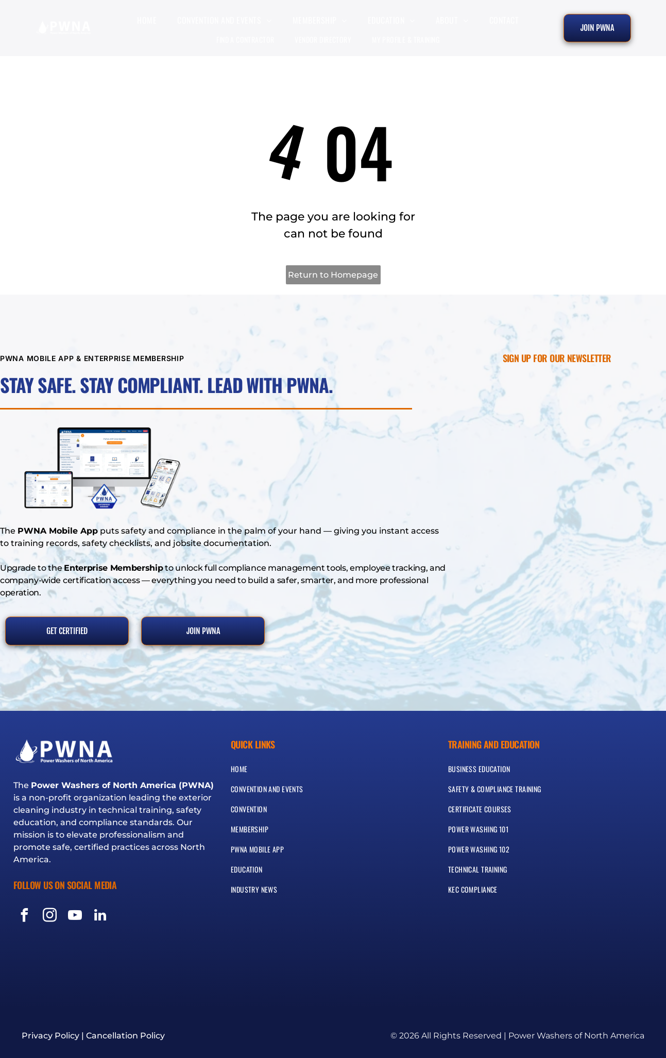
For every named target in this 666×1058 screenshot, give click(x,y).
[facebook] (24, 911)
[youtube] (75, 911)
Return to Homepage (333, 269)
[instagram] (50, 911)
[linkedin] (100, 911)
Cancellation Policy (125, 1030)
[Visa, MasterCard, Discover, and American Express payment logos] (91, 960)
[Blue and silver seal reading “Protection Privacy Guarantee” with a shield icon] (139, 960)
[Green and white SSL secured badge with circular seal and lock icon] (43, 960)
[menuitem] (147, 17)
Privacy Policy (50, 1030)
